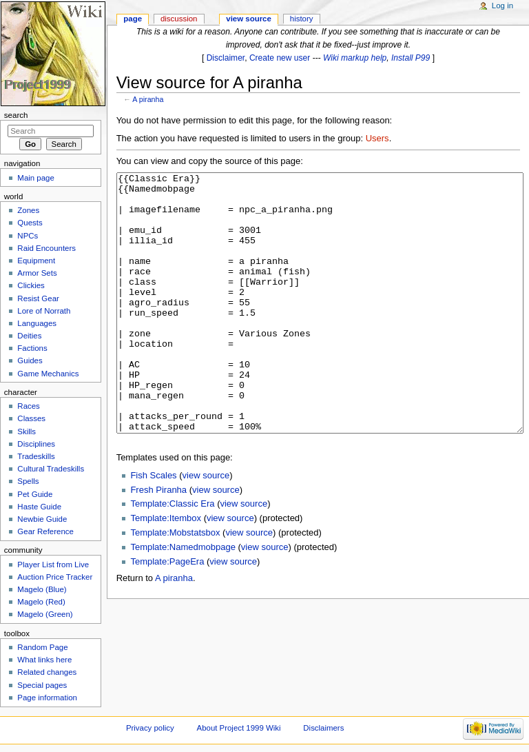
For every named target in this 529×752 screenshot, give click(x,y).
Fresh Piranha (158, 541)
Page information (47, 697)
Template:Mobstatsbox (175, 584)
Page (132, 18)
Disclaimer (226, 58)
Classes (31, 418)
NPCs (27, 236)
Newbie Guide (42, 519)
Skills (26, 431)
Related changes (46, 672)
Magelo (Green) (44, 614)
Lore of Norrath (43, 311)
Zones (28, 210)
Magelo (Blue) (41, 589)
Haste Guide (39, 506)
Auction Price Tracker (54, 577)
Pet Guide (34, 494)
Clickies (30, 285)
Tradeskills (35, 456)
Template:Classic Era (172, 555)
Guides (29, 360)
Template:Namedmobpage (182, 598)
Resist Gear (38, 298)
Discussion (178, 18)
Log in (502, 5)
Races (28, 406)
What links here (44, 660)
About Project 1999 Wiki (239, 728)
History (301, 18)
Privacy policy (150, 728)
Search (16, 115)
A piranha (147, 99)
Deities (29, 336)
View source (248, 18)
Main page (35, 178)
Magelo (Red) (41, 602)
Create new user (279, 58)
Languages (36, 323)
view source (206, 527)
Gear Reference (45, 531)
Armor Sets (36, 273)
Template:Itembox (165, 570)
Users (377, 138)
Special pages (42, 685)
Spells (28, 481)
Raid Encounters (46, 248)
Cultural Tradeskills (50, 469)
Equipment (36, 260)
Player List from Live (53, 564)
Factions (32, 348)
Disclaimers (323, 728)
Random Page (42, 647)
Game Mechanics (48, 373)
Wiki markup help (354, 58)
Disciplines (36, 444)
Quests (29, 223)
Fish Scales (153, 527)
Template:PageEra (167, 613)
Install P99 (410, 58)
